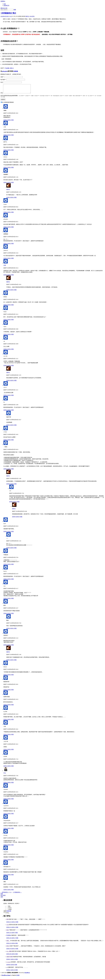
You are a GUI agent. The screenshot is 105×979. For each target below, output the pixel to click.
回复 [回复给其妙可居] (15, 427)
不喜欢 (10, 911)
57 (13, 894)
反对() (9, 122)
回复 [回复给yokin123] (12, 260)
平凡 (4, 774)
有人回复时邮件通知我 (8, 104)
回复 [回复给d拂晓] (12, 122)
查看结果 (8, 913)
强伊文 (27, 16)
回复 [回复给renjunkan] (12, 861)
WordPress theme (6, 977)
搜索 (15, 9)
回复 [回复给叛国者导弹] (12, 691)
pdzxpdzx (5, 71)
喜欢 (9, 908)
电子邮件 (3, 79)
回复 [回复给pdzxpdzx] (12, 229)
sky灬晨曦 (8, 953)
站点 (2, 82)
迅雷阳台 (3, 1)
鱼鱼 (7, 931)
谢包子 (8, 947)
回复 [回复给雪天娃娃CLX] (12, 876)
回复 (17, 923)
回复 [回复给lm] (12, 412)
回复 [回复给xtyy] (12, 600)
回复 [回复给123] (18, 503)
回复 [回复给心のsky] (12, 846)
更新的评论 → (18, 894)
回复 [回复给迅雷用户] (12, 646)
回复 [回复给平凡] (12, 784)
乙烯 (4, 267)
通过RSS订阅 (4, 8)
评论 (31, 16)
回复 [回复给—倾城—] (12, 470)
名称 (2, 77)
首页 (4, 4)
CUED (17, 977)
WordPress (27, 974)
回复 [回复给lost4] (12, 533)
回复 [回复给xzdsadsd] (12, 800)
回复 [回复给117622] (12, 441)
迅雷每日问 (6, 5)
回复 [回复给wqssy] (12, 336)
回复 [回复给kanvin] (12, 581)
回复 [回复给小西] (12, 736)
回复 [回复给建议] (12, 615)
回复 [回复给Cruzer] (12, 214)
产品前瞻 (7, 68)
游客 (7, 921)
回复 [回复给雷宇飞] (12, 152)
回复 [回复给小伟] (12, 137)
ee (6, 969)
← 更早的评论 (4, 894)
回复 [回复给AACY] (12, 397)
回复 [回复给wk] (12, 351)
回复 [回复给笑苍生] (12, 306)
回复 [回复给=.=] (15, 549)
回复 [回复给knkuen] (12, 676)
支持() (5, 122)
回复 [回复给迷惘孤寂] (12, 245)
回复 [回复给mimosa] (12, 169)
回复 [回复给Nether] (12, 321)
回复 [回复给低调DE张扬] (12, 706)
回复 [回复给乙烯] (12, 276)
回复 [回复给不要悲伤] (12, 566)
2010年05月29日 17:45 (6, 16)
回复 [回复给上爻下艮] (12, 751)
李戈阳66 (8, 937)
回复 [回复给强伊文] (15, 199)
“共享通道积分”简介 (8, 13)
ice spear (8, 964)
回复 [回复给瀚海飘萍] (12, 184)
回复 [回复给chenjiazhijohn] (12, 830)
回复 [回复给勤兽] (15, 630)
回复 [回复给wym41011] (12, 815)
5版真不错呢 (9, 958)
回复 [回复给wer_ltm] (12, 367)
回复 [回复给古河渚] (12, 768)
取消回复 (15, 71)
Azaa (7, 926)
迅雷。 (8, 942)
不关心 (10, 909)
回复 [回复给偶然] (12, 891)
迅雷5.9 (12, 68)
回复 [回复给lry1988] (12, 721)
